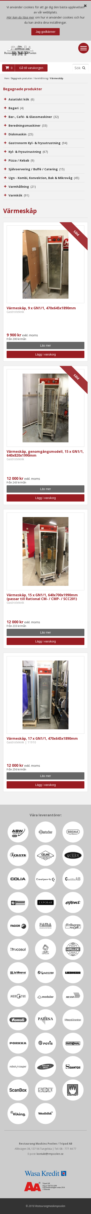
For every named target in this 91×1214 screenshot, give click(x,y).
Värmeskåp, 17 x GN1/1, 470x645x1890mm (42, 738)
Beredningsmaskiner (28, 125)
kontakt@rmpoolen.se (50, 1154)
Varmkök (19, 195)
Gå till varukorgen (31, 68)
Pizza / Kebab (21, 160)
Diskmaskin (21, 134)
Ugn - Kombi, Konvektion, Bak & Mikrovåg (44, 178)
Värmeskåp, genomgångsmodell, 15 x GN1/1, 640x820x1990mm (45, 453)
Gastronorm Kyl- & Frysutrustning (38, 143)
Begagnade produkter (21, 78)
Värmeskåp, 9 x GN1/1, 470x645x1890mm (41, 308)
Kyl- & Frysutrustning (28, 152)
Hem (6, 78)
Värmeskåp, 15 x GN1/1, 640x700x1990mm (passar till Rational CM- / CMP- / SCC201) (42, 597)
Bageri (16, 108)
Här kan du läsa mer (20, 17)
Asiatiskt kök (21, 99)
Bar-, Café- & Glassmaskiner (34, 117)
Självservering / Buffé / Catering (37, 169)
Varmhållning (41, 78)
